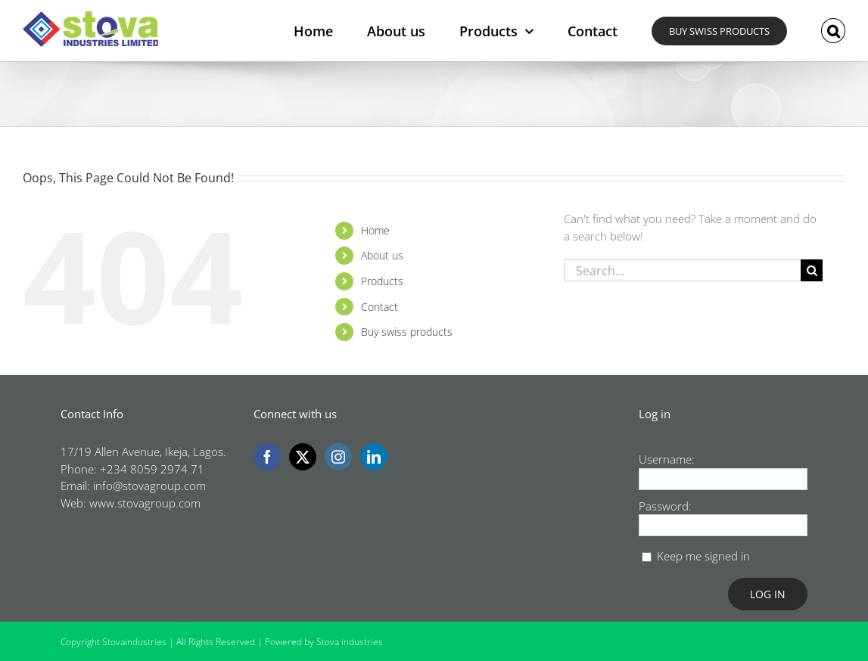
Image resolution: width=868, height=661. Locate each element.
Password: (665, 506)
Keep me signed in (703, 555)
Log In (768, 594)
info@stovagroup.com (149, 485)
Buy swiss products (407, 331)
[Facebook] (267, 456)
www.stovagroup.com (145, 502)
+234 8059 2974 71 (152, 468)
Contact (379, 306)
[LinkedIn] (373, 456)
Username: (667, 459)
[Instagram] (338, 456)
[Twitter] (302, 456)
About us (382, 255)
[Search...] (682, 270)
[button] (833, 30)
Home (375, 230)
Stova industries (349, 641)
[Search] (812, 270)
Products (382, 281)
